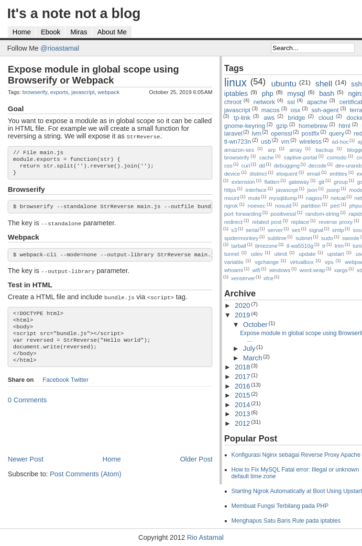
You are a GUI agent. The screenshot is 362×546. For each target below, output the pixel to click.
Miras (78, 32)
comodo (337, 157)
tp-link (242, 117)
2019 (242, 315)
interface (255, 190)
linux (235, 82)
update (307, 254)
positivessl (283, 214)
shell (323, 83)
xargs (341, 270)
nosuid (283, 206)
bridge (296, 117)
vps (329, 262)
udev (257, 254)
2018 (242, 367)
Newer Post (25, 470)
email (313, 174)
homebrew (313, 125)
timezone (266, 246)
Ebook (50, 32)
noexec (256, 206)
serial (252, 230)
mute (254, 198)
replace (300, 222)
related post (267, 222)
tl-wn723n (237, 141)
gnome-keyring (244, 125)
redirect (233, 222)
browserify (34, 92)
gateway (299, 182)
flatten (271, 182)
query (336, 133)
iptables (236, 93)
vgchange (267, 262)
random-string (322, 214)
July (249, 348)
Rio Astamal (205, 537)
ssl (291, 101)
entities (338, 174)
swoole (351, 238)
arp (272, 150)
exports (59, 92)
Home (21, 32)
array (295, 150)
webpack (108, 92)
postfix (310, 133)
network (264, 101)
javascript (83, 92)
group (341, 182)
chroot (232, 101)
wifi (256, 270)
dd (262, 165)
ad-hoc (340, 142)
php (268, 93)
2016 (242, 386)
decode (317, 165)
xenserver (243, 278)
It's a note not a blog (74, 13)
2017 (242, 376)
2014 (242, 405)
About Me (112, 32)
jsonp (333, 190)
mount (232, 198)
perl (335, 206)
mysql (296, 93)
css (228, 165)
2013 (242, 414)
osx (295, 110)
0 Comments (27, 411)
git (321, 182)
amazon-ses (239, 150)
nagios (314, 198)
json (312, 190)
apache (317, 101)
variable (233, 262)
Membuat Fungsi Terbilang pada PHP (280, 506)
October (255, 324)
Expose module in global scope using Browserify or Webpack (93, 74)
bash (326, 93)
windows (279, 270)
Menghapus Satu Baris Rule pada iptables (286, 520)
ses (296, 230)
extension (243, 182)
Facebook (56, 391)
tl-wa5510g (299, 246)
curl (245, 165)
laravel (233, 133)
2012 (242, 423)
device (232, 174)
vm (285, 141)
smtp (338, 230)
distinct (258, 174)
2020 (242, 305)
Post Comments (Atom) (85, 485)
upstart (335, 254)
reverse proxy (335, 222)
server (275, 230)
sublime (276, 238)
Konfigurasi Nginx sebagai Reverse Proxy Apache (296, 455)
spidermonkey (241, 238)
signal (316, 230)
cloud (325, 117)
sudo (327, 238)
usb (266, 141)
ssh (356, 84)
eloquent (286, 174)
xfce (268, 278)
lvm (257, 133)
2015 (242, 395)
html (344, 125)
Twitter (79, 391)
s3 (234, 230)
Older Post (196, 470)
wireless (310, 141)
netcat (338, 198)
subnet (304, 238)
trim (339, 246)
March (252, 358)
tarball (238, 246)
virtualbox (301, 262)
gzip (282, 125)
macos (271, 110)
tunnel (231, 254)
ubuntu (283, 83)
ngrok (231, 206)
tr (324, 246)
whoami (233, 270)
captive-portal (300, 157)
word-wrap (312, 270)
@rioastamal (60, 48)
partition (311, 206)
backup (324, 150)
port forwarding (243, 214)
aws (268, 117)
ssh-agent (325, 110)
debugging (287, 165)
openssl (281, 133)
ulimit (280, 254)
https (230, 190)
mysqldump (283, 198)
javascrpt (287, 190)
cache (266, 157)
